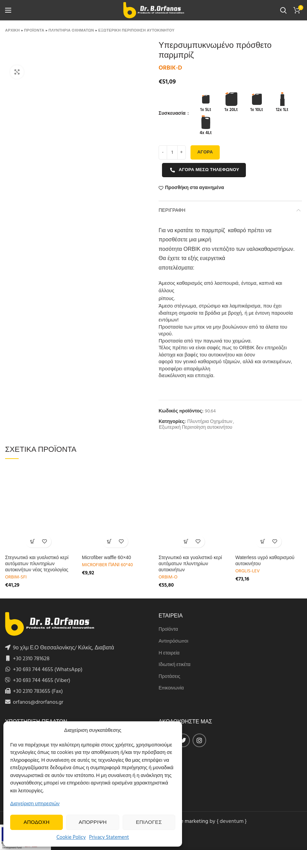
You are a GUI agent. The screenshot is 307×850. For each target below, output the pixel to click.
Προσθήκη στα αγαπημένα (194, 188)
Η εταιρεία (169, 653)
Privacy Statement (109, 837)
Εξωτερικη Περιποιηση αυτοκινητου (136, 30)
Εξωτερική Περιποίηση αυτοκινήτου (195, 428)
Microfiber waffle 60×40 (106, 557)
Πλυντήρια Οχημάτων (209, 422)
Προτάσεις (169, 676)
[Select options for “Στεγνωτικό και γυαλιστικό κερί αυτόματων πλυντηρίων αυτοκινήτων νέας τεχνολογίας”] (32, 542)
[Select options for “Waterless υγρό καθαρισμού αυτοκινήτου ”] (263, 542)
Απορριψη (93, 822)
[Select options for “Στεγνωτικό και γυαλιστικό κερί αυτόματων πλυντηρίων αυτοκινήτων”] (186, 542)
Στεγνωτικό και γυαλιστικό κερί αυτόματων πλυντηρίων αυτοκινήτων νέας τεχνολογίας (37, 563)
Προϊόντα (168, 629)
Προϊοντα (34, 30)
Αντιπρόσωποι (173, 641)
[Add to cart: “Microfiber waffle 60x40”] (109, 542)
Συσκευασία (173, 113)
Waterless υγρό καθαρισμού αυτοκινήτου (264, 560)
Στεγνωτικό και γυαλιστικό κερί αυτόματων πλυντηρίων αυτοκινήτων (190, 563)
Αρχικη (12, 30)
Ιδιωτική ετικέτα (175, 665)
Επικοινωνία (171, 688)
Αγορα (205, 152)
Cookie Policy (71, 837)
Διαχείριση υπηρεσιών (34, 804)
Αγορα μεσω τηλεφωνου (204, 169)
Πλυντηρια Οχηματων (71, 30)
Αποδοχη (36, 822)
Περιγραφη (172, 210)
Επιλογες (149, 822)
